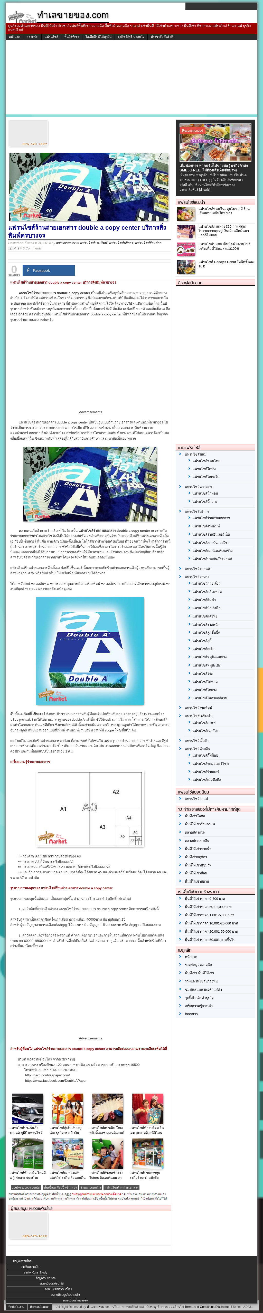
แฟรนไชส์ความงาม (199, 487)
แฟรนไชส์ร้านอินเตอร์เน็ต (211, 534)
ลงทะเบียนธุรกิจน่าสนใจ (65, 1294)
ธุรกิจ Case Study (35, 1272)
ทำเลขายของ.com (99, 1307)
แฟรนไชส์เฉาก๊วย (205, 731)
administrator (65, 243)
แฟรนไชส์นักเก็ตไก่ (207, 608)
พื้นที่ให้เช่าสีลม (196, 873)
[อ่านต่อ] (204, 189)
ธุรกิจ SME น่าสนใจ (131, 36)
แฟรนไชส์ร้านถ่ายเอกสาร (121, 1187)
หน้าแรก (14, 36)
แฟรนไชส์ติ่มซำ (204, 600)
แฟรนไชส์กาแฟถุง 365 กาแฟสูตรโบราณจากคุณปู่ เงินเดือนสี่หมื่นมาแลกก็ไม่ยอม (224, 231)
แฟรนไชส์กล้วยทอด (207, 592)
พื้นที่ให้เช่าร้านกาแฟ (200, 824)
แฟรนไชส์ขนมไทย (206, 461)
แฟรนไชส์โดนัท (204, 469)
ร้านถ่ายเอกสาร (90, 1187)
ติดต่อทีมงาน (16, 1306)
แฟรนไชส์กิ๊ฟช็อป (205, 755)
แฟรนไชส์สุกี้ (202, 641)
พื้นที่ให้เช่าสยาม (197, 881)
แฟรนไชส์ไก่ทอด (205, 682)
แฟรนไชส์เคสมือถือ (207, 780)
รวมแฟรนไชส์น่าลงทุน (201, 981)
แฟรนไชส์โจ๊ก (203, 673)
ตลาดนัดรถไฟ (195, 832)
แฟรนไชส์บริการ (121, 243)
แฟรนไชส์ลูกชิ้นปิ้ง (206, 632)
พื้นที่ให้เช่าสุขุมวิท (198, 865)
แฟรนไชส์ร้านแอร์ (206, 772)
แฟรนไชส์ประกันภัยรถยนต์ (212, 559)
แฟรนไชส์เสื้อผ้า (197, 741)
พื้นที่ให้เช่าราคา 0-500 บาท (205, 899)
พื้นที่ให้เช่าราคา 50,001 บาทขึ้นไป (210, 940)
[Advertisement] (131, 78)
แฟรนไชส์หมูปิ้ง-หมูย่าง (210, 657)
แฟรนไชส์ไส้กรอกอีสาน (210, 698)
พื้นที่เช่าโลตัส (195, 816)
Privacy (151, 1307)
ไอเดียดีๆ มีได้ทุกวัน (98, 36)
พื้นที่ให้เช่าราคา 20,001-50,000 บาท (211, 931)
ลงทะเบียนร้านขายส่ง (75, 1300)
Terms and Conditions (199, 1307)
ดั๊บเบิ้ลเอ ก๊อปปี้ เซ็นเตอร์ (60, 1187)
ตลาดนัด (32, 36)
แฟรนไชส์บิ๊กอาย (205, 502)
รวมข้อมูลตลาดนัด (198, 965)
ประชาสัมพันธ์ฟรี (162, 36)
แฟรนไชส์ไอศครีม (206, 477)
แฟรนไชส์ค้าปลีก (197, 749)
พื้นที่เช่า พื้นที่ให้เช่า (199, 973)
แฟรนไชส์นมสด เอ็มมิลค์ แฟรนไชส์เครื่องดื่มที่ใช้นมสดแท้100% (224, 246)
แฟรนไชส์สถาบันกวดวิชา (211, 543)
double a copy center (26, 1187)
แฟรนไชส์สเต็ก (203, 649)
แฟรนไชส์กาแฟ (204, 723)
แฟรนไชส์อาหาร (197, 577)
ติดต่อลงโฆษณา (39, 1306)
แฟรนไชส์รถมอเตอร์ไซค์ (211, 764)
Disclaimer (222, 1307)
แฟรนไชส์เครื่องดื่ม (199, 716)
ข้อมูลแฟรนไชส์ (22, 1261)
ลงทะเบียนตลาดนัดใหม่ (58, 1289)
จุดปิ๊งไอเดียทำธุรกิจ (199, 998)
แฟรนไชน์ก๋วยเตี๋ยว (206, 583)
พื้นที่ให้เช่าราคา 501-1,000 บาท (208, 907)
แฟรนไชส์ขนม (195, 454)
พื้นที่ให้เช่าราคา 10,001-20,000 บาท (211, 923)
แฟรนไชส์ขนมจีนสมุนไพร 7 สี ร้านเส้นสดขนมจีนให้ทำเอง (224, 211)
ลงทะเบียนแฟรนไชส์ (51, 1283)
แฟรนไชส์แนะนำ (191, 202)
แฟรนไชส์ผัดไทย (205, 616)
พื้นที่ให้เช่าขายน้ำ (198, 849)
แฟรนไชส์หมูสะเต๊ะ (207, 665)
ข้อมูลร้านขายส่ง (45, 1278)
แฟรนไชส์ (51, 36)
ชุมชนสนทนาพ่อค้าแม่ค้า (203, 989)
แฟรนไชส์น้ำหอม (205, 493)
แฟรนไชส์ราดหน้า (206, 624)
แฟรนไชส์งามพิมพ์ (93, 243)
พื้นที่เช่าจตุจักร (196, 857)
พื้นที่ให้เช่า (71, 36)
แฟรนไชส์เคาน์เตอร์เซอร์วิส (213, 551)
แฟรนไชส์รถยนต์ (197, 569)
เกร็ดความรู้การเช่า (199, 1006)
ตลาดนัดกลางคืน (197, 841)
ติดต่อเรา (191, 1014)
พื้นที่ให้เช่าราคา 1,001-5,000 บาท (209, 915)
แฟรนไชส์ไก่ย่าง (205, 690)
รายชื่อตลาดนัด (30, 1266)
